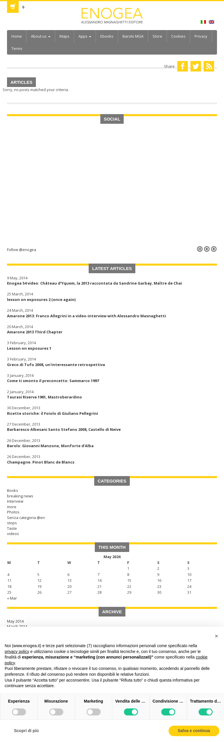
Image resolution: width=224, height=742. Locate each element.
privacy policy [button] (17, 651)
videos (13, 533)
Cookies (178, 36)
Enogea (112, 16)
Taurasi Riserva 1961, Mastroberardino (44, 397)
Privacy (201, 36)
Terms (16, 48)
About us (40, 36)
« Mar (12, 598)
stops (12, 522)
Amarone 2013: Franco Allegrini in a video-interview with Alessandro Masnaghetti (86, 315)
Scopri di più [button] (26, 730)
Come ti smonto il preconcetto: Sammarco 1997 (53, 380)
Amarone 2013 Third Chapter (34, 332)
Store (157, 36)
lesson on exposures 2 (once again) (41, 299)
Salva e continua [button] (194, 730)
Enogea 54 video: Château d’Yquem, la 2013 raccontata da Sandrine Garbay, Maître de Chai (94, 283)
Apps (84, 36)
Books (12, 490)
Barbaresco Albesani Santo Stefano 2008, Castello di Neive (64, 429)
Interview (15, 501)
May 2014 (15, 621)
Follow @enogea (21, 249)
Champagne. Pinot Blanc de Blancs (40, 462)
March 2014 (17, 626)
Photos (13, 512)
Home (16, 36)
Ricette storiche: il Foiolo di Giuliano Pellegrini (52, 413)
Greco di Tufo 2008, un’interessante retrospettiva (56, 364)
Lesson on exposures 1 (29, 348)
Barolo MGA (133, 36)
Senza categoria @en (26, 517)
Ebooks (106, 36)
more (11, 506)
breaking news (20, 496)
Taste (12, 528)
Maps (64, 36)
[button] (216, 636)
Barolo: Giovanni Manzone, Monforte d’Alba (50, 445)
